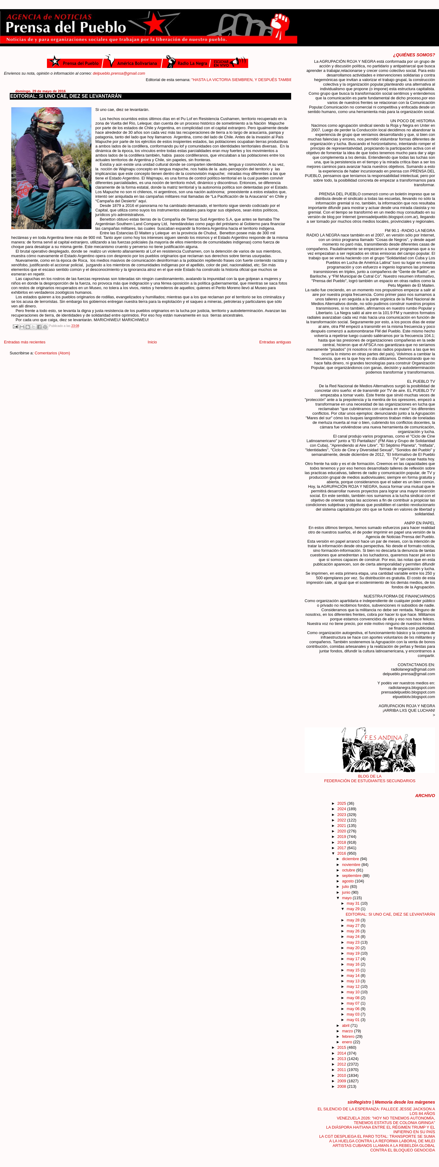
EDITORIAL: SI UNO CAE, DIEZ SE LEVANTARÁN (66, 96)
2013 (342, 1058)
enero (347, 1042)
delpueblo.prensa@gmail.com (119, 73)
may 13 (354, 981)
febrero (348, 1036)
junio (347, 892)
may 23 (354, 942)
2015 (342, 1047)
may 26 (354, 931)
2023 (342, 814)
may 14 (354, 975)
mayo (347, 898)
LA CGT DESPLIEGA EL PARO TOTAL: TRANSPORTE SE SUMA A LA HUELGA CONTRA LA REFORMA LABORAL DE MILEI (377, 1138)
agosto (348, 881)
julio (346, 886)
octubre (349, 870)
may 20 (354, 947)
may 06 (354, 1008)
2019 (342, 836)
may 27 (354, 925)
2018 (342, 842)
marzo (348, 1031)
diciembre (351, 859)
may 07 (354, 1003)
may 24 (354, 936)
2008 (342, 1086)
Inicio (152, 342)
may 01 (354, 1019)
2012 (342, 1064)
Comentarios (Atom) (52, 353)
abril (346, 1025)
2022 (342, 820)
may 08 (354, 997)
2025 (342, 803)
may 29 (354, 908)
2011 (342, 1069)
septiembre (352, 875)
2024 (342, 809)
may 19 (354, 953)
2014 (342, 1053)
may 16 (354, 964)
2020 (342, 831)
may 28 (354, 920)
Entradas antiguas (275, 342)
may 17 (354, 958)
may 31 (354, 903)
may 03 (354, 1014)
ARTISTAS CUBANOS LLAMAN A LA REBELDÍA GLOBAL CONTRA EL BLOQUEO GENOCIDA (384, 1147)
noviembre (352, 864)
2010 (342, 1075)
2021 (342, 825)
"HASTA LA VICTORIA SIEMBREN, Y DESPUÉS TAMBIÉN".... (262, 79)
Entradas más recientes (24, 342)
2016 (342, 853)
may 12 (354, 986)
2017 (342, 848)
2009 (342, 1081)
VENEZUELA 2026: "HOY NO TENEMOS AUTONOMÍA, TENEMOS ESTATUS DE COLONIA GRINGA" (386, 1120)
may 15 (354, 970)
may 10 (354, 992)
